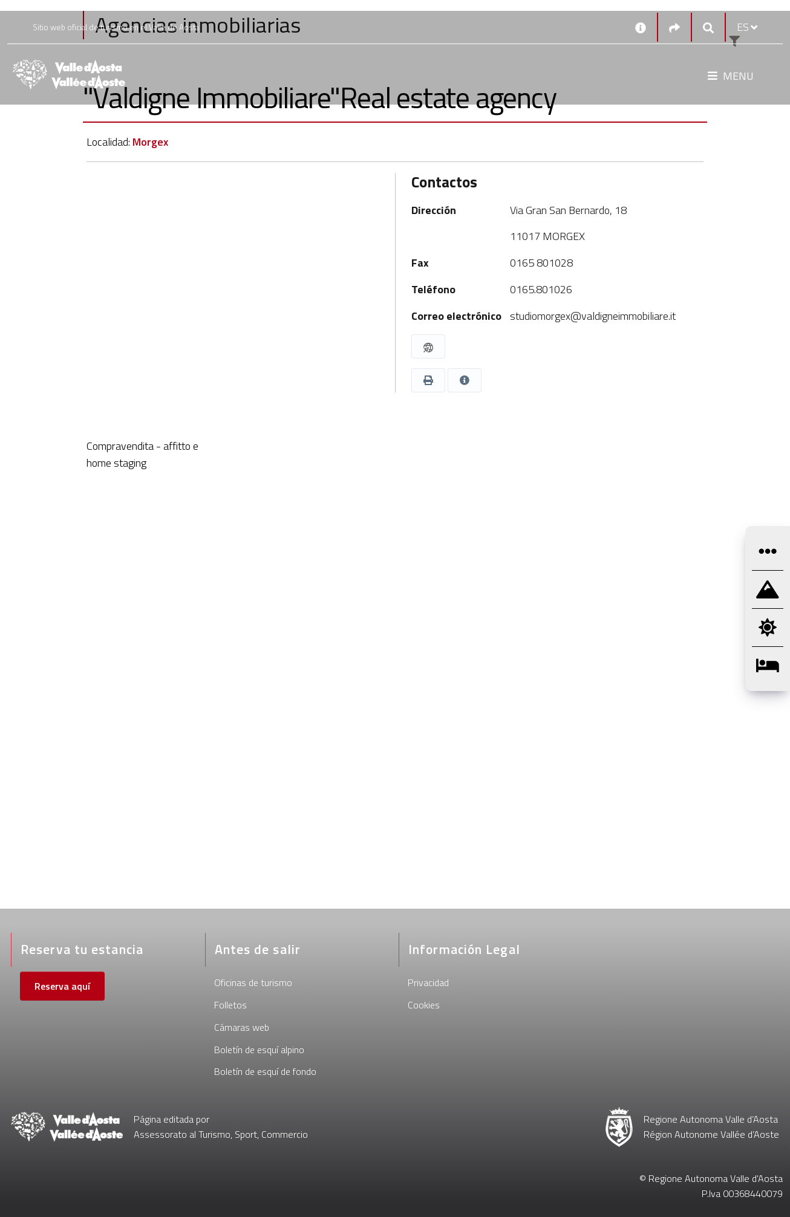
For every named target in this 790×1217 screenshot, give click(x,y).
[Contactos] (640, 27)
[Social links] (674, 27)
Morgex (150, 142)
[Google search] (708, 27)
